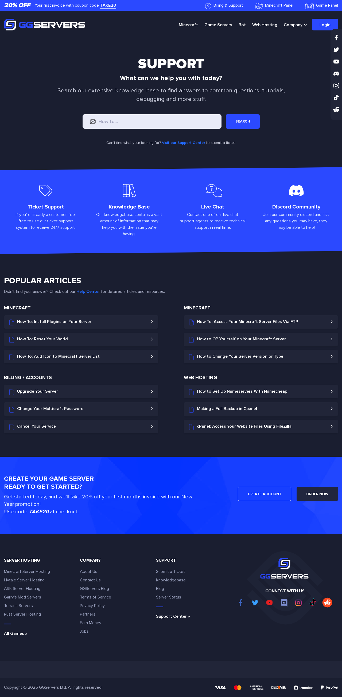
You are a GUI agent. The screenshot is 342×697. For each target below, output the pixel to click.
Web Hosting (264, 24)
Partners (87, 614)
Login (325, 24)
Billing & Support (224, 6)
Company (293, 24)
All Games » (15, 633)
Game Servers (218, 24)
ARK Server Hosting (22, 588)
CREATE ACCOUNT (264, 494)
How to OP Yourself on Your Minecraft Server (237, 339)
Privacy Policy (92, 605)
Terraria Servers (18, 605)
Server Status (168, 597)
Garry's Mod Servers (22, 597)
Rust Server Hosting (22, 614)
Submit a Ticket (170, 571)
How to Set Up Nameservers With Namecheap (238, 392)
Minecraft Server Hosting (27, 571)
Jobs (84, 631)
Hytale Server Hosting (24, 580)
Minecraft (188, 24)
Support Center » (173, 616)
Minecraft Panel (274, 6)
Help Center (88, 291)
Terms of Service (95, 597)
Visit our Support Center (183, 142)
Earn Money (90, 622)
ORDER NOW (317, 494)
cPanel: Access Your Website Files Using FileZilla (240, 427)
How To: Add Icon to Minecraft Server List (54, 357)
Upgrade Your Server (33, 392)
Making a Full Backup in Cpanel (223, 409)
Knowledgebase (171, 580)
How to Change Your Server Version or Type (236, 357)
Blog (160, 588)
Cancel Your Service (32, 427)
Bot (242, 24)
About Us (88, 571)
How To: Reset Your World (38, 339)
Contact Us (90, 580)
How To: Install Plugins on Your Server (50, 322)
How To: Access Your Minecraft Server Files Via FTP (243, 322)
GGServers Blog (94, 588)
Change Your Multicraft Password (46, 409)
